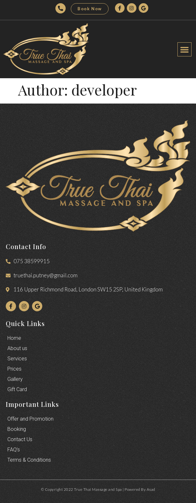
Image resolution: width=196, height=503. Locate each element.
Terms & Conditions (29, 460)
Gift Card (17, 389)
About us (17, 348)
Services (17, 359)
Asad (151, 489)
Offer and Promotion (30, 419)
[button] (90, 8)
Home (14, 338)
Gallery (15, 379)
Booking (16, 429)
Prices (14, 369)
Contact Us (19, 439)
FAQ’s (13, 450)
